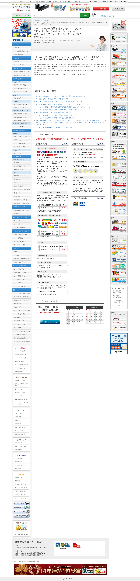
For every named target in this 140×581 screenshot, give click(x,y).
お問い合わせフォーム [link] (21, 465)
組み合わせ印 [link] (17, 98)
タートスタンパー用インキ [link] (21, 286)
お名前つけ (110, 16)
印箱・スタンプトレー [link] (20, 262)
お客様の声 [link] (18, 468)
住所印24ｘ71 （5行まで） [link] (21, 92)
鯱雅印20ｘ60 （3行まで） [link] (21, 117)
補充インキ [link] (17, 220)
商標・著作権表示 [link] (20, 427)
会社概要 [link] (17, 481)
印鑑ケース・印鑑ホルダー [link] (21, 258)
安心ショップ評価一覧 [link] (21, 487)
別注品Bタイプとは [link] (20, 392)
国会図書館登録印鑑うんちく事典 (118, 291)
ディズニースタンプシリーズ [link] (22, 310)
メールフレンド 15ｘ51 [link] (20, 104)
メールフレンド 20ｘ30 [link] (20, 107)
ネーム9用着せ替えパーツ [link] (21, 51)
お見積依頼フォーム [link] (20, 461)
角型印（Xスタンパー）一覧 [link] (21, 72)
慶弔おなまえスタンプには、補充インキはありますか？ (53, 99)
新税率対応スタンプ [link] (19, 175)
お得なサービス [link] (19, 449)
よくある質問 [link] (18, 458)
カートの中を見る (100, 9)
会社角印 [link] (16, 162)
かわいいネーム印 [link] (19, 303)
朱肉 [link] (15, 251)
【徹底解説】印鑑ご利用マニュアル (118, 301)
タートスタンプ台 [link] (19, 269)
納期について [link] (18, 420)
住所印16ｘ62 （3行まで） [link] (21, 85)
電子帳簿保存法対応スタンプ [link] (22, 338)
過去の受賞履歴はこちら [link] (21, 534)
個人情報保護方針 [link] (20, 434)
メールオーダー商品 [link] (19, 314)
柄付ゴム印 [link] (17, 213)
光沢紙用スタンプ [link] (19, 321)
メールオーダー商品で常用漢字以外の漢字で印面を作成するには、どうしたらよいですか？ (64, 107)
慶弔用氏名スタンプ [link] (19, 166)
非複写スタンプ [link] (18, 317)
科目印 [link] (16, 182)
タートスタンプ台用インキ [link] (21, 272)
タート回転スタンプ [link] (19, 279)
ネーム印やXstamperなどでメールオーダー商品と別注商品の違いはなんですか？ (60, 96)
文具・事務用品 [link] (18, 327)
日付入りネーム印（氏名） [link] (21, 136)
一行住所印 (102, 16)
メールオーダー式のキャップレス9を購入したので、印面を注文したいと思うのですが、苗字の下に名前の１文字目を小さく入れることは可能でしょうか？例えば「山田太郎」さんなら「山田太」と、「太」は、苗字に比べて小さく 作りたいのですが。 (71, 122)
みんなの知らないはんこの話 (118, 306)
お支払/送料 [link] (18, 417)
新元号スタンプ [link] (18, 179)
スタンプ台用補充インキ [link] (21, 227)
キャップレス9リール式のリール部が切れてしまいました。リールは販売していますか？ (63, 104)
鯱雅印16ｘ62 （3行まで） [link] (21, 113)
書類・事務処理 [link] (18, 186)
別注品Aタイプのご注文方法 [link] (21, 384)
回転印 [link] (22, 210)
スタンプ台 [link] (17, 224)
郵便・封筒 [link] (17, 193)
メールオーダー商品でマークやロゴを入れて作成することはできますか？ (58, 115)
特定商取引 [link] (18, 423)
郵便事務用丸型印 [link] (19, 169)
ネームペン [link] (17, 61)
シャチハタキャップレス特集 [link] (22, 293)
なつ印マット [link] (17, 255)
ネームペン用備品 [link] (19, 65)
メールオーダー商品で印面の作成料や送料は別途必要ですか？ (55, 118)
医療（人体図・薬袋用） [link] (21, 200)
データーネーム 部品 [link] (19, 147)
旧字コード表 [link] (18, 389)
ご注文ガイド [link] (18, 413)
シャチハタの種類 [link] (20, 351)
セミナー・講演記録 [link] (20, 498)
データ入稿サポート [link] (20, 396)
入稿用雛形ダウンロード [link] (21, 399)
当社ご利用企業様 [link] (20, 491)
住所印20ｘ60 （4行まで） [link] (21, 88)
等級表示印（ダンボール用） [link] (22, 203)
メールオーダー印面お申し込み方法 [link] (21, 403)
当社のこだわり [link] (19, 477)
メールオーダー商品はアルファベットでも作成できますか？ (54, 112)
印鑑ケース (95, 16)
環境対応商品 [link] (18, 371)
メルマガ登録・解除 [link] (20, 446)
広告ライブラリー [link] (20, 494)
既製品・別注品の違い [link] (21, 354)
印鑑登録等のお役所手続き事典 (118, 296)
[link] (21, 140)
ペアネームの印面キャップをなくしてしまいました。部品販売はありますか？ (59, 101)
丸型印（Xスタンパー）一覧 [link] (21, 75)
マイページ (105, 1)
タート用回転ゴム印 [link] (19, 276)
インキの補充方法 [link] (20, 368)
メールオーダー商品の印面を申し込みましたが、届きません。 (55, 127)
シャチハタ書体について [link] (21, 365)
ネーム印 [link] (16, 47)
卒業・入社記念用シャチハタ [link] (22, 331)
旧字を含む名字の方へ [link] (21, 361)
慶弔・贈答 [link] (17, 196)
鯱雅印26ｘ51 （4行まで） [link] (21, 120)
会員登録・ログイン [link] (20, 442)
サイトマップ (114, 1)
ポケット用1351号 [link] (19, 127)
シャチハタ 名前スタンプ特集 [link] (22, 341)
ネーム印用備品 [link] (18, 54)
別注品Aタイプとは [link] (20, 380)
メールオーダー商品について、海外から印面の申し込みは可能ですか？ (57, 109)
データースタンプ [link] (19, 153)
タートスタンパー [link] (19, 283)
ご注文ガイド (94, 1)
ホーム (124, 1)
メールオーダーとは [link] (20, 358)
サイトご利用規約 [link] (20, 430)
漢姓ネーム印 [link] (17, 307)
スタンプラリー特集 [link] (19, 324)
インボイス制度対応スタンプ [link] (22, 334)
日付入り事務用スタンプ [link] (21, 143)
